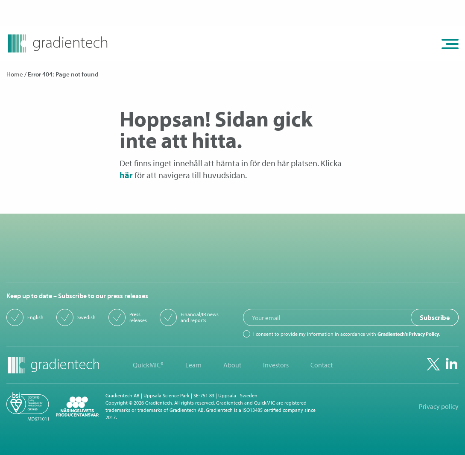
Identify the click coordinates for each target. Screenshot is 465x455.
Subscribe (435, 317)
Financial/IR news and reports (200, 317)
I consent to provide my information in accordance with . (346, 334)
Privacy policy (439, 406)
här (126, 175)
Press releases (138, 317)
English (35, 317)
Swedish (86, 317)
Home (14, 74)
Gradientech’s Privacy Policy (408, 334)
